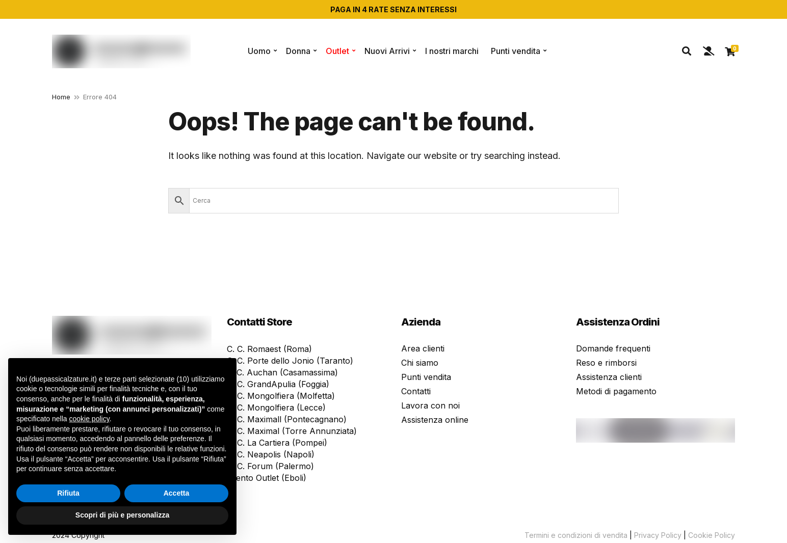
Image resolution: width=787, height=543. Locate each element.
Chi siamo (419, 363)
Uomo (259, 51)
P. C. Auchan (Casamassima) (282, 372)
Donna (298, 51)
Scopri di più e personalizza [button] (122, 515)
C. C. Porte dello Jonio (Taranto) (290, 361)
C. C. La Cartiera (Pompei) (277, 443)
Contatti (416, 391)
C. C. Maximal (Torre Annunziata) (292, 431)
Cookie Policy (711, 535)
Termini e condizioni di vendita (575, 535)
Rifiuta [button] (68, 493)
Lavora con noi (430, 405)
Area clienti (422, 348)
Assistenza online (434, 420)
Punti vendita (515, 51)
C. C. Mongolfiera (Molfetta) (281, 396)
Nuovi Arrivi (387, 51)
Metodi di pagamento (616, 391)
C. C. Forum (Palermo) (270, 466)
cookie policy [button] (89, 419)
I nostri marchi (452, 51)
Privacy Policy (657, 535)
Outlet (337, 51)
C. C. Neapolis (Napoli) (270, 454)
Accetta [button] (177, 493)
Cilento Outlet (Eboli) (266, 478)
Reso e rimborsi (606, 363)
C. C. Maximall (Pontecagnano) (287, 419)
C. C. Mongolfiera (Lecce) (276, 407)
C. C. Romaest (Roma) (269, 349)
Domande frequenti (613, 348)
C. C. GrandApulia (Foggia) (278, 384)
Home (61, 97)
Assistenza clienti (609, 377)
